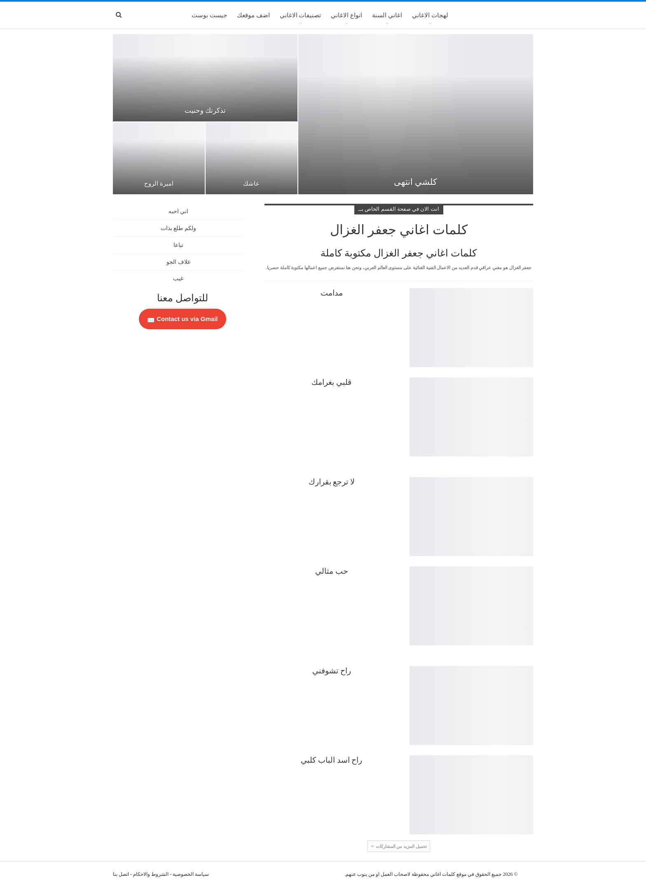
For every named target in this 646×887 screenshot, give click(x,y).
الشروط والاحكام (151, 874)
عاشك (251, 183)
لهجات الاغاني (430, 15)
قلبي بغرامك (331, 382)
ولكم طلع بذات (178, 228)
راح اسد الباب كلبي (331, 760)
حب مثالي (331, 571)
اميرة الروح (158, 183)
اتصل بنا (121, 874)
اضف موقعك (253, 15)
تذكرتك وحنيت (205, 110)
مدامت (332, 293)
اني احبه (179, 211)
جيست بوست (209, 15)
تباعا (178, 245)
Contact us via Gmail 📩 (182, 318)
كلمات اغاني (442, 874)
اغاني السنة (387, 15)
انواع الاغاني (346, 15)
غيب (178, 278)
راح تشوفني (331, 670)
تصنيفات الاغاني (300, 15)
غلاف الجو (178, 262)
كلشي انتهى (415, 182)
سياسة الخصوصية (191, 874)
